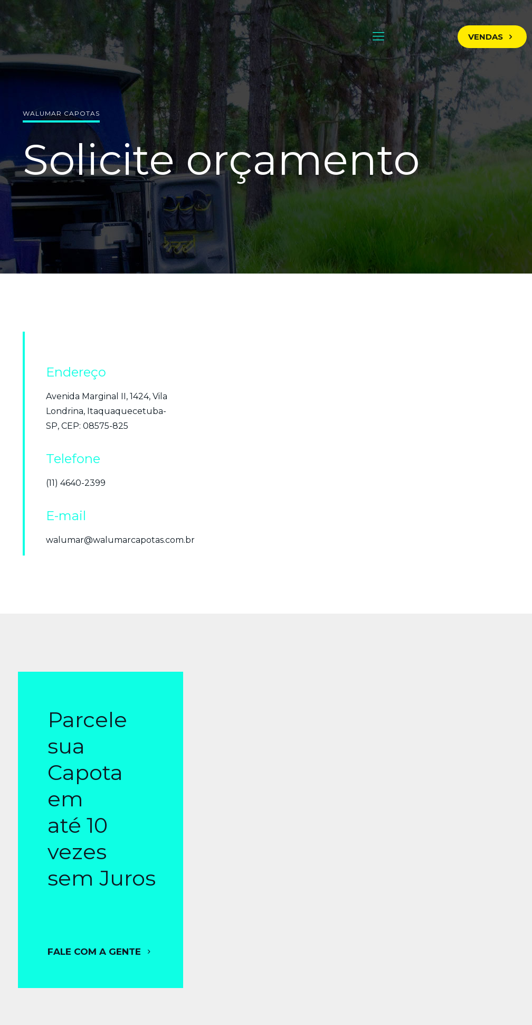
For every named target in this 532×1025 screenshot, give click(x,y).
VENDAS (492, 37)
